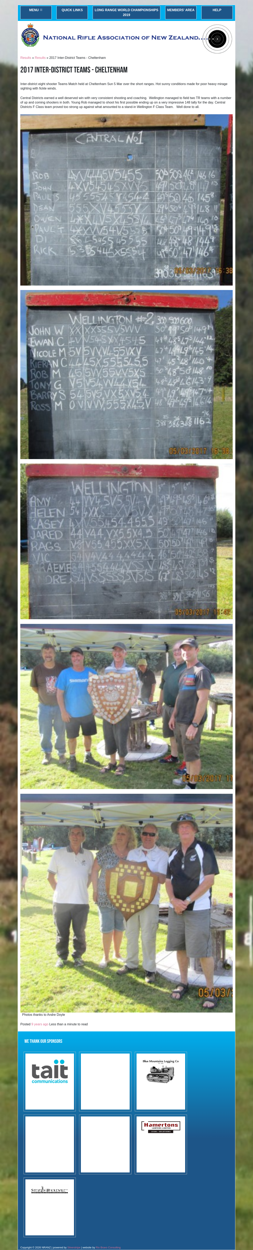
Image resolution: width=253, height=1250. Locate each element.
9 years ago (39, 1024)
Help (217, 10)
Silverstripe (73, 1247)
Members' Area (180, 10)
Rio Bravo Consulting (108, 1247)
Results (25, 57)
